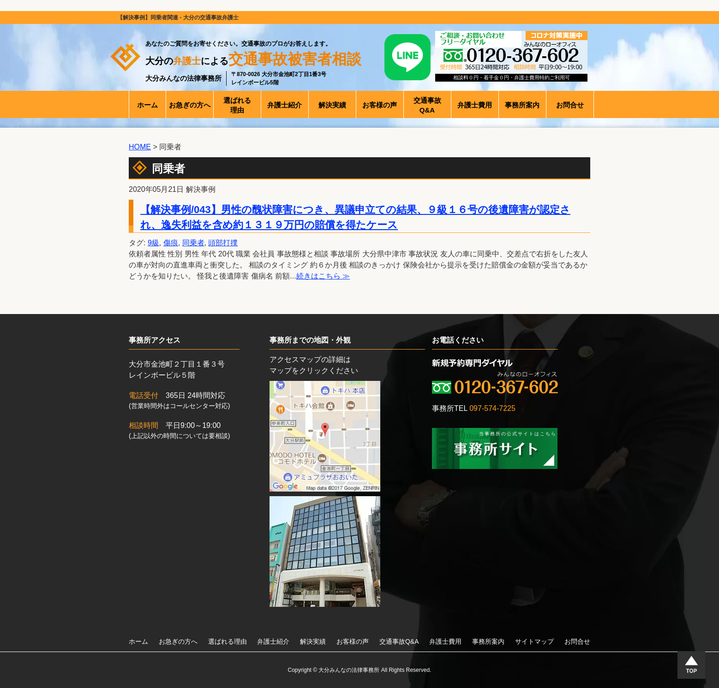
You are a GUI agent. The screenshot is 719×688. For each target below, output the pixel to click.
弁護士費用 (445, 641)
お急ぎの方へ (178, 641)
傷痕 (170, 243)
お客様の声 (352, 641)
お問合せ (577, 641)
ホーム (138, 641)
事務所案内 (488, 641)
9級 (153, 243)
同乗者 (193, 243)
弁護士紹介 (273, 641)
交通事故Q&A (399, 641)
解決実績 (313, 641)
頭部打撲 (223, 243)
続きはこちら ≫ (323, 276)
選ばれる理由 (227, 641)
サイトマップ (534, 641)
